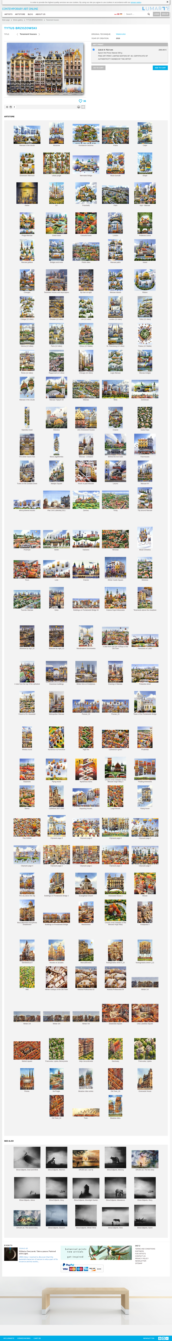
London (115, 224)
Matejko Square (56, 473)
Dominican (145, 390)
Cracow (115, 419)
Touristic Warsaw (27, 600)
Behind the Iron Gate (115, 446)
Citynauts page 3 (115, 856)
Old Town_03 (115, 1080)
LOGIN (156, 14)
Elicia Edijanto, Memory (115, 1159)
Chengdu (27, 281)
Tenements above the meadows (145, 599)
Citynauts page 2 (56, 856)
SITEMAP (138, 1263)
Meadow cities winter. (86, 1080)
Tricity (115, 501)
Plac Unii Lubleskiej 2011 (56, 501)
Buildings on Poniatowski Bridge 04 (86, 605)
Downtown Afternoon (27, 165)
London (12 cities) (115, 308)
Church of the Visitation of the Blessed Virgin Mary (115, 912)
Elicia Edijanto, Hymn (145, 1217)
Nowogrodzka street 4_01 (145, 952)
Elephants (27, 771)
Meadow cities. (115, 1107)
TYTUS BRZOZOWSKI (34, 20)
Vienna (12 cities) (27, 335)
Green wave (56, 224)
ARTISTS (8, 14)
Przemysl (27, 540)
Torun (27, 570)
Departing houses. (86, 798)
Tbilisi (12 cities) (145, 308)
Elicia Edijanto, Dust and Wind (27, 1159)
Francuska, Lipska (145, 1050)
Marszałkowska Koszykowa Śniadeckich (27, 912)
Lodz (56, 570)
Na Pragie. (57, 1080)
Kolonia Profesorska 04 (115, 978)
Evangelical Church (86, 885)
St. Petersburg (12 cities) (115, 335)
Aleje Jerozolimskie (86, 1050)
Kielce (27, 194)
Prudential (145, 738)
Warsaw (86, 390)
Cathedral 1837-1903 (56, 797)
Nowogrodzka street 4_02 (115, 952)
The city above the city (27, 885)
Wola (115, 390)
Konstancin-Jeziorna (86, 135)
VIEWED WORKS (23, 1338)
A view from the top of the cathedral (27, 673)
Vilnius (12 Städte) (86, 335)
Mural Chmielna (145, 539)
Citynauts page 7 (145, 856)
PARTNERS (139, 1251)
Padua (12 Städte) (145, 335)
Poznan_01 (115, 707)
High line (86, 738)
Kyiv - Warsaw (145, 194)
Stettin (56, 540)
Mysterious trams (86, 771)
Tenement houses (52, 20)
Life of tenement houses (86, 419)
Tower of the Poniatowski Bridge (144, 703)
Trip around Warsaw (145, 499)
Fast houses (145, 446)
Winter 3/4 (56, 1018)
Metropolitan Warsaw (56, 703)
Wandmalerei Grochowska (86, 637)
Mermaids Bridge (86, 166)
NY (56, 194)
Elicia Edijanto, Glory (56, 1189)
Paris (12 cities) (56, 335)
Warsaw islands (115, 281)
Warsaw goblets (27, 251)
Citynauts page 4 (27, 856)
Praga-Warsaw (27, 224)
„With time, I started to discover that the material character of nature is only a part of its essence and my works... (38, 1259)
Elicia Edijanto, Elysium (56, 1217)
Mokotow (56, 419)
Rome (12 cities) (27, 362)
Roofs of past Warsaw (86, 473)
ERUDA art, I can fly (86, 1160)
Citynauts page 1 (86, 856)
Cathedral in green (115, 740)
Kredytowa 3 (144, 913)
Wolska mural (27, 738)
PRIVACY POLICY (141, 1259)
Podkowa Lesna (145, 224)
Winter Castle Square (115, 569)
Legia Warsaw (115, 362)
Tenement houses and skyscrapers (56, 281)
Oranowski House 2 (115, 885)
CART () (37, 1338)
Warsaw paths (115, 251)
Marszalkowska (86, 952)
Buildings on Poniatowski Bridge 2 (56, 885)
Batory (27, 797)
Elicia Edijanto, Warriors (56, 1159)
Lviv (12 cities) (86, 308)
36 (84, 101)
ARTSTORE (20, 14)
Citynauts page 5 (145, 828)
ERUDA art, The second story (27, 1219)
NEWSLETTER (140, 1261)
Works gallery (18, 20)
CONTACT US (140, 1256)
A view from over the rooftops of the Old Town (115, 638)
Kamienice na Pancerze (56, 738)
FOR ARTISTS (140, 1254)
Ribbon (145, 281)
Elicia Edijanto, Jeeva (27, 1189)
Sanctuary (115, 1050)
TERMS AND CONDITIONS (145, 1249)
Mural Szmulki (115, 165)
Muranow (56, 134)
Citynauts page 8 (86, 828)
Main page (6, 20)
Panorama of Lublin (145, 641)
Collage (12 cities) (27, 308)
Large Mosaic (115, 797)
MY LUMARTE (8, 1338)
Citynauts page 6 (115, 828)
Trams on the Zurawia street (27, 473)
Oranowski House (144, 1080)
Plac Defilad (27, 828)
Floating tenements (145, 771)
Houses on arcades (56, 952)
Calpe (145, 134)
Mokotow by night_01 (56, 637)
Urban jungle (56, 165)
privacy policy (136, 2)
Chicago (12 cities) (86, 362)
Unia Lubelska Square (145, 1014)
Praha (115, 136)
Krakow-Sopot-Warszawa (115, 599)
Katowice (86, 540)
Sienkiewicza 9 (27, 952)
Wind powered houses (27, 505)
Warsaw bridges (145, 362)
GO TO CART (98, 68)
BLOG (30, 14)
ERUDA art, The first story (145, 1160)
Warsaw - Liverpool (86, 446)
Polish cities (86, 252)
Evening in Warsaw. (115, 673)
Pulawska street (145, 674)
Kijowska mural (27, 419)
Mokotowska (86, 913)
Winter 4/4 (86, 1018)
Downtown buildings (56, 673)
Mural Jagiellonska (56, 446)
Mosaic (145, 885)
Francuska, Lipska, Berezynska (56, 1050)
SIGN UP (165, 14)
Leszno (115, 473)
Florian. (27, 1080)
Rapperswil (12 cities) (56, 362)
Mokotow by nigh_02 (27, 637)
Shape (145, 165)
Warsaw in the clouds (27, 136)
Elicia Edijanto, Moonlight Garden (86, 1189)
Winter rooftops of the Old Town (56, 978)
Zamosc (86, 501)
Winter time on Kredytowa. (86, 673)
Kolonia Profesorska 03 (86, 978)
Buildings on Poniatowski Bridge (56, 919)
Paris (115, 196)
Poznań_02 (86, 707)
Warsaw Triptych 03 (56, 389)
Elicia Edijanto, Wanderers (115, 1189)
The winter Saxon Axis (27, 446)
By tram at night (86, 281)
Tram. (86, 1113)
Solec (56, 599)
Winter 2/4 (27, 1018)
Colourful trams (86, 224)
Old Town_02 (56, 1107)
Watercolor (121, 34)
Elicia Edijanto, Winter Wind (86, 1217)
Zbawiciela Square (115, 1014)
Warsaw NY (145, 473)
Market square (27, 1051)
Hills (27, 978)
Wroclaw (115, 540)
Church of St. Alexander (27, 703)
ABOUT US (40, 14)
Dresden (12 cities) (56, 308)
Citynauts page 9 (57, 827)
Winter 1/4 (145, 983)
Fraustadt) (86, 194)
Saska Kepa (145, 419)
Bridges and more (56, 251)
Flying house (56, 771)
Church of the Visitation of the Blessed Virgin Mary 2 (115, 770)
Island (145, 251)
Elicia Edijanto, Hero (115, 1218)
